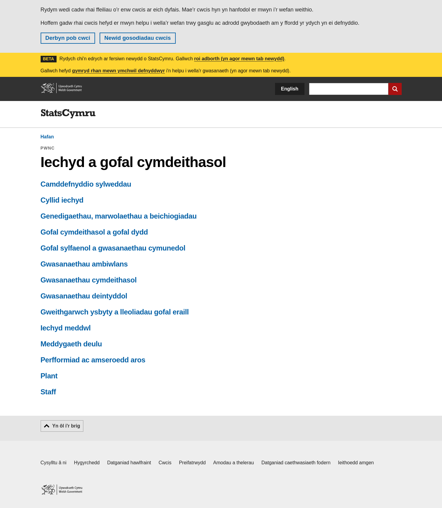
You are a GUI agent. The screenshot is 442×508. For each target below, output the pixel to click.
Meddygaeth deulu (71, 344)
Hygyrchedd (87, 462)
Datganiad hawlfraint (129, 462)
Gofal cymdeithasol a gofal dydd (94, 232)
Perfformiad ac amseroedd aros (93, 360)
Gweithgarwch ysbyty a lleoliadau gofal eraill (115, 312)
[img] (68, 114)
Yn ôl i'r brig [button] (66, 425)
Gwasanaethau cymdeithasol (89, 280)
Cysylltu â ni (53, 462)
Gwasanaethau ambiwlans (84, 264)
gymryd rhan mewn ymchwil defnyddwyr (118, 70)
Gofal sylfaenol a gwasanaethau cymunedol (113, 248)
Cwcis (165, 462)
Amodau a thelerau (233, 462)
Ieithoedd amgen (356, 462)
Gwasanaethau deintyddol (84, 296)
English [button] (289, 88)
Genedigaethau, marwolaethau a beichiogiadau (119, 216)
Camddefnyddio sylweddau (86, 184)
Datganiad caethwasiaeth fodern (296, 462)
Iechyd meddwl (66, 328)
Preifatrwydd (192, 462)
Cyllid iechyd (62, 200)
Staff (48, 392)
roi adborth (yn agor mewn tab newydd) (239, 58)
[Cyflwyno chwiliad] (395, 89)
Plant (49, 376)
